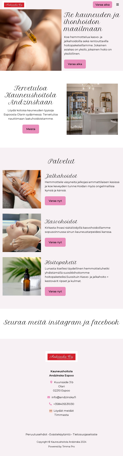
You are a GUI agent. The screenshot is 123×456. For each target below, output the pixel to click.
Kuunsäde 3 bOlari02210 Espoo (63, 386)
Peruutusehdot (36, 434)
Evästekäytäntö (60, 434)
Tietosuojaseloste (85, 434)
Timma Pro (68, 446)
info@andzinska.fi (64, 397)
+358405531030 (63, 404)
